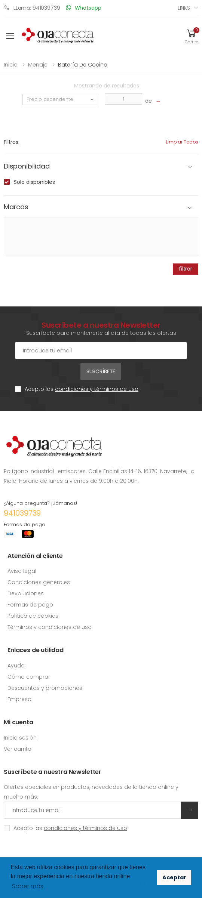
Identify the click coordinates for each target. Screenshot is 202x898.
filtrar (185, 268)
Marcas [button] (16, 207)
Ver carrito (17, 749)
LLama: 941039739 (32, 7)
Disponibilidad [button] (26, 166)
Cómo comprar (28, 677)
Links (184, 8)
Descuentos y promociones (44, 688)
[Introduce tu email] (92, 810)
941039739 (22, 513)
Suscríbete (101, 371)
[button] (191, 36)
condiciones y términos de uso (96, 389)
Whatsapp (83, 7)
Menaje (38, 64)
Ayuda (16, 665)
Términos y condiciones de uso (49, 627)
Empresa (19, 699)
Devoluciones (25, 593)
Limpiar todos (182, 142)
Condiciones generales (38, 582)
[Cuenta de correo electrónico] (101, 350)
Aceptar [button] (174, 877)
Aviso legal (21, 571)
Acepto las (81, 389)
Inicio (11, 64)
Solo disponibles (34, 182)
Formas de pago (30, 604)
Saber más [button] (27, 886)
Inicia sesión (20, 737)
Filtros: (11, 142)
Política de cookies (32, 616)
